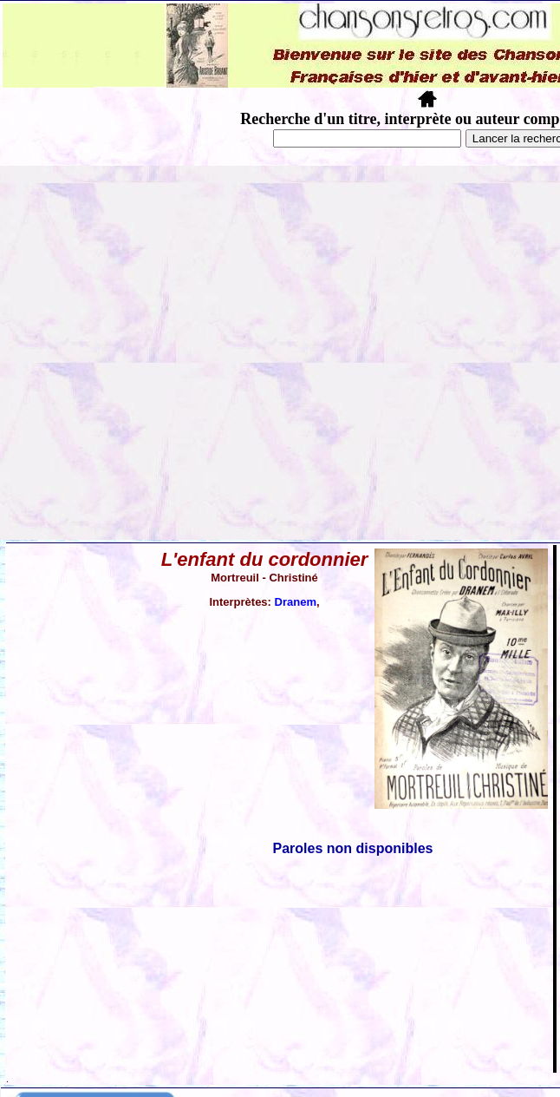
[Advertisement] (178, 352)
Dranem (295, 601)
